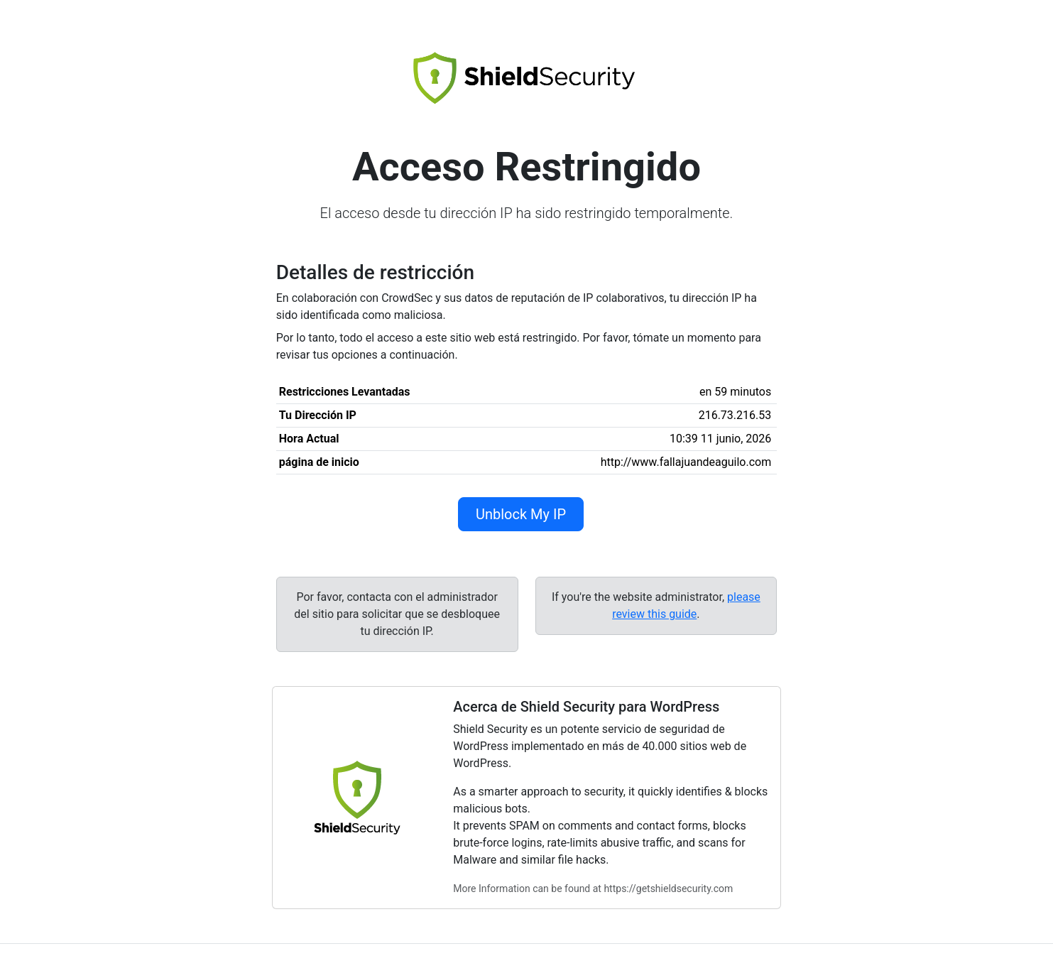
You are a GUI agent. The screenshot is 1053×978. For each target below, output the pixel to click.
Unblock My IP (521, 514)
